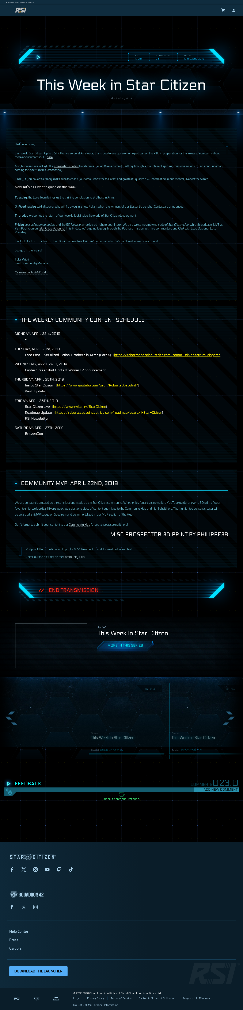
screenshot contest (66, 166)
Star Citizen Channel (52, 228)
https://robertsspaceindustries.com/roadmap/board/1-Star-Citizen (108, 412)
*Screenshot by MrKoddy (31, 272)
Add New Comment (221, 789)
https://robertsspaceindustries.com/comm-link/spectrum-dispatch (167, 355)
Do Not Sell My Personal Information (95, 1004)
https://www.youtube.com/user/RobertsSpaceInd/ (97, 385)
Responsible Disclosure (197, 998)
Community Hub (79, 524)
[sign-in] (233, 10)
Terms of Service (121, 998)
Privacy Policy (95, 998)
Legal (76, 998)
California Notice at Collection (157, 998)
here (50, 157)
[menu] (9, 10)
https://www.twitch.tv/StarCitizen (79, 407)
